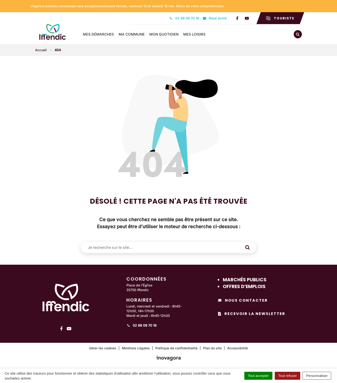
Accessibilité (237, 348)
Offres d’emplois (244, 286)
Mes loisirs (194, 34)
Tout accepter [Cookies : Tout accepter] (258, 376)
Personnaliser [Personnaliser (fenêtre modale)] (317, 376)
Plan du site (212, 348)
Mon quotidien (164, 34)
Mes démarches (98, 34)
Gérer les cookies (102, 348)
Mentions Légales (136, 348)
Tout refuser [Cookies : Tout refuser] (287, 376)
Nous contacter (243, 300)
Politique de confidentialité (176, 348)
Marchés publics (245, 279)
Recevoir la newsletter (251, 313)
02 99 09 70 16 (141, 325)
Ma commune (132, 34)
